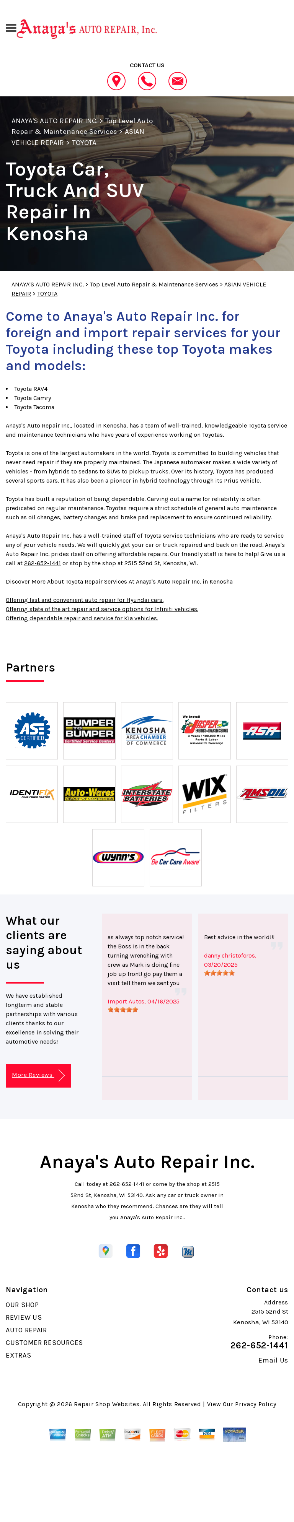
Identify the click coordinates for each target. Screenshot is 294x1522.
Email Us (273, 1360)
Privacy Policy (255, 1404)
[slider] (123, 1010)
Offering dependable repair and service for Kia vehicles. (82, 618)
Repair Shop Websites (106, 1404)
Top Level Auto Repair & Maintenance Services (154, 284)
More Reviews (38, 1075)
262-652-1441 (42, 563)
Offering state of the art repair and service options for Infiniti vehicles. (102, 609)
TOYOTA (84, 142)
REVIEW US (24, 1317)
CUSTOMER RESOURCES (44, 1342)
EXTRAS (18, 1355)
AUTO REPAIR (26, 1330)
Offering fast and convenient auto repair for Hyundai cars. (84, 599)
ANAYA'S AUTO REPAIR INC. (54, 121)
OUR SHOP (22, 1305)
